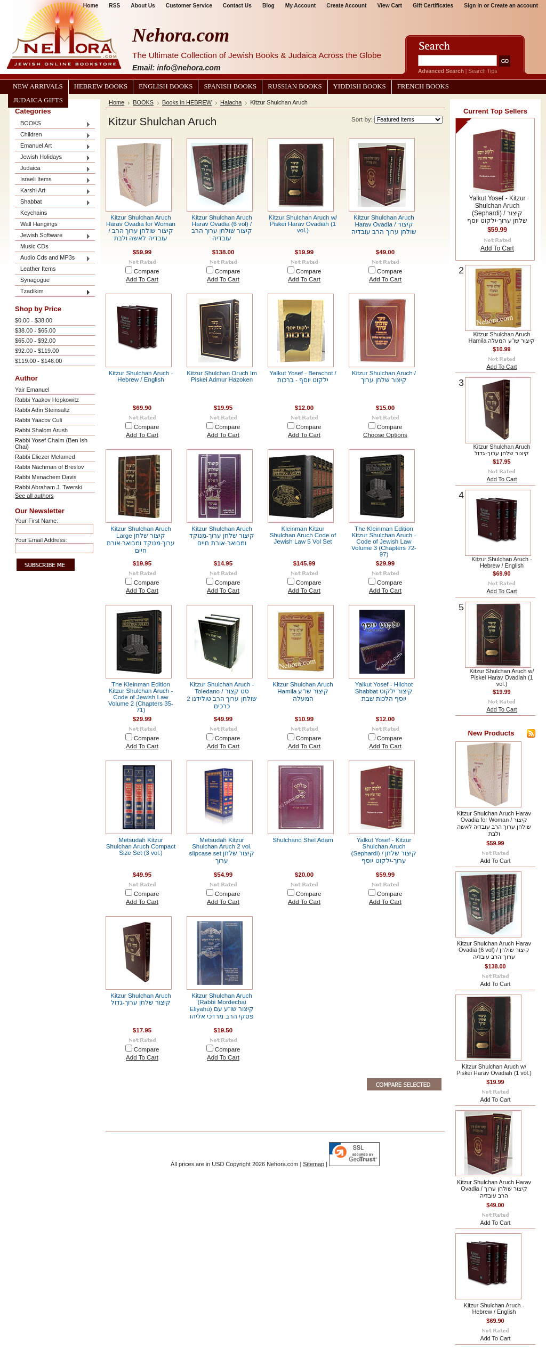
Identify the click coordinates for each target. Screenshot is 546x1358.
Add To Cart (142, 279)
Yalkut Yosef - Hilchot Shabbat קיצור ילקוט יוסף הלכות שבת (384, 691)
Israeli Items (53, 180)
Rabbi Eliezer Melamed (45, 457)
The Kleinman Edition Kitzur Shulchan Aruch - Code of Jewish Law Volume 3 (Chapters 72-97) (383, 541)
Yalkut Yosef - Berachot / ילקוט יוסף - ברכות (302, 376)
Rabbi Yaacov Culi (38, 420)
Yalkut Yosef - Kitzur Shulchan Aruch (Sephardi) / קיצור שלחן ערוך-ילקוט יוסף (384, 850)
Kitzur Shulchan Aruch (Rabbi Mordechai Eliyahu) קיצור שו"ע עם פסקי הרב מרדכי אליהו (222, 1006)
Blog (268, 6)
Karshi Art (53, 191)
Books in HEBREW (187, 102)
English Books (165, 86)
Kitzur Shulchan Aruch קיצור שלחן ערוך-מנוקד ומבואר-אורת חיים (221, 536)
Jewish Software (53, 236)
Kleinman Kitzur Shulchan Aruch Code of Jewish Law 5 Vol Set (303, 535)
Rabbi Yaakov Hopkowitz (47, 400)
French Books (423, 86)
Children (53, 135)
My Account (300, 6)
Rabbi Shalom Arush (41, 430)
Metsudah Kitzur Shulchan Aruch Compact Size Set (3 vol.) (140, 846)
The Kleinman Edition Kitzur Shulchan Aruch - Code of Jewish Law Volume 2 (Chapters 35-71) (140, 697)
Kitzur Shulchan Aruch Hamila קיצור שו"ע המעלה (302, 691)
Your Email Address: (41, 540)
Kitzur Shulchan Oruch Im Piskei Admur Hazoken (222, 376)
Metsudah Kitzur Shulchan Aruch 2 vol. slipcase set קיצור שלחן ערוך (222, 850)
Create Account (346, 6)
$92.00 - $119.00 (37, 350)
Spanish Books (230, 86)
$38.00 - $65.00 (35, 330)
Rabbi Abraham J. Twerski (48, 487)
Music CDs (34, 246)
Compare (146, 271)
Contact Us (237, 6)
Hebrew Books (100, 86)
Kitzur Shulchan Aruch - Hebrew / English (141, 376)
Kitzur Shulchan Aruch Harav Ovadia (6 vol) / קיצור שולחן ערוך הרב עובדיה (222, 227)
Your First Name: (36, 521)
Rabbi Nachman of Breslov (49, 467)
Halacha (231, 102)
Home (116, 102)
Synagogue (35, 280)
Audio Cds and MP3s (53, 258)
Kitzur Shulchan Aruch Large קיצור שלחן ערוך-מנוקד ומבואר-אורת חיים (141, 540)
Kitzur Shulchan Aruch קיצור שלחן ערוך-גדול (140, 999)
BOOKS (53, 124)
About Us (143, 6)
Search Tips (482, 71)
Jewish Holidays (53, 157)
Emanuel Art (53, 146)
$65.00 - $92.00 (35, 340)
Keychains (33, 212)
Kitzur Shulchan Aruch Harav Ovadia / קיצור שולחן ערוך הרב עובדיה (383, 224)
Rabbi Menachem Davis (45, 477)
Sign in (473, 6)
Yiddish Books (359, 86)
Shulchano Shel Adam (302, 840)
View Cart (390, 6)
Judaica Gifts (38, 100)
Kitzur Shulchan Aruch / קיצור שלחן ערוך (384, 376)
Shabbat (53, 202)
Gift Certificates (433, 6)
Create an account (514, 6)
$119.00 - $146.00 (38, 361)
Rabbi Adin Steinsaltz (42, 410)
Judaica (53, 169)
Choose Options (385, 435)
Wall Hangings (39, 224)
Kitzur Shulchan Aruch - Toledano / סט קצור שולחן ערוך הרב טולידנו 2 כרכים (221, 695)
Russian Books (295, 86)
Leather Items (38, 268)
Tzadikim (53, 292)
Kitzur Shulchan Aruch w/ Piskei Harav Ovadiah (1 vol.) (303, 223)
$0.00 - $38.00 (33, 320)
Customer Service (189, 6)
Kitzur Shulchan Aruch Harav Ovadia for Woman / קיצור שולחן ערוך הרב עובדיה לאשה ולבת (140, 227)
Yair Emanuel (32, 389)
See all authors (34, 495)
